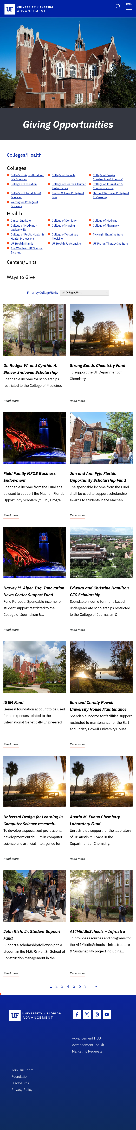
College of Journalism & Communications (108, 186)
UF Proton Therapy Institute (110, 243)
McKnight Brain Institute (108, 234)
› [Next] (90, 986)
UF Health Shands (22, 243)
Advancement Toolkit (88, 1044)
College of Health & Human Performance (69, 186)
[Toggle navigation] (129, 6)
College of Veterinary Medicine (65, 236)
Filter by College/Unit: (42, 293)
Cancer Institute (21, 220)
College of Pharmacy (106, 225)
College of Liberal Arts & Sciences (26, 195)
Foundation (20, 1076)
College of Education (24, 184)
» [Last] (96, 986)
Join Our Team (22, 1070)
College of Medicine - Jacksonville (24, 227)
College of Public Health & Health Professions (27, 236)
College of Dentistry (64, 220)
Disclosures (20, 1083)
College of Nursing (63, 225)
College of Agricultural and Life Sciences (27, 177)
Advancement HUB (86, 1038)
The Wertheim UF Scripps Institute (26, 250)
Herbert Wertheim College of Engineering (111, 195)
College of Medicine (105, 220)
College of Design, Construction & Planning (108, 177)
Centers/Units (22, 262)
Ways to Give (21, 277)
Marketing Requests (87, 1051)
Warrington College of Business (24, 204)
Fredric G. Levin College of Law (68, 195)
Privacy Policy (22, 1089)
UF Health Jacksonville (66, 243)
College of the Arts (63, 175)
